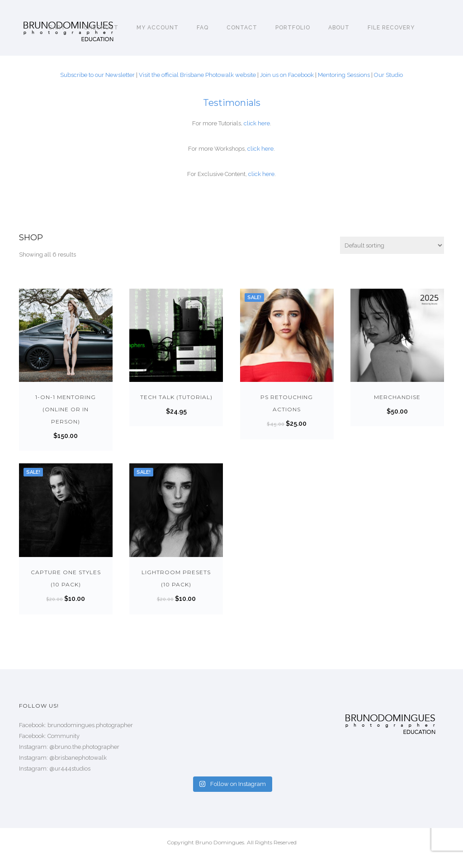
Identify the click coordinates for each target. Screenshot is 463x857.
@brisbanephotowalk (78, 757)
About (339, 27)
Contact (242, 27)
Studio (394, 74)
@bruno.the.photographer (84, 746)
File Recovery (391, 27)
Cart (57, 27)
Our (380, 74)
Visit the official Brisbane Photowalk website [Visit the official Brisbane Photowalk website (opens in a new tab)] (197, 74)
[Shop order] (392, 245)
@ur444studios (69, 768)
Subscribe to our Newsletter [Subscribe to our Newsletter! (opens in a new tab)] (97, 74)
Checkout (101, 27)
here (264, 123)
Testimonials (231, 102)
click (251, 123)
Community (63, 736)
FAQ (202, 27)
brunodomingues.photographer (90, 725)
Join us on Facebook (287, 74)
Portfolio (292, 27)
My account (158, 27)
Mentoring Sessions (344, 74)
